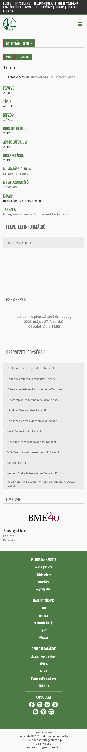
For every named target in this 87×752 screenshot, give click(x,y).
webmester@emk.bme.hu (43, 747)
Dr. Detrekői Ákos (62, 77)
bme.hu (7, 3)
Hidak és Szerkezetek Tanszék (27, 410)
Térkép (60, 7)
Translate (23, 57)
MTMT (43, 671)
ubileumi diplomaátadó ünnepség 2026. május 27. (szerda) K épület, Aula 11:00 (44, 321)
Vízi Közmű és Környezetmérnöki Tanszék (34, 452)
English (72, 7)
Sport (43, 630)
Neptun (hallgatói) (43, 622)
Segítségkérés (44, 589)
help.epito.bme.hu (68, 3)
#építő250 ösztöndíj (19, 243)
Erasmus (43, 615)
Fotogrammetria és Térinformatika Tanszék (36, 214)
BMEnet (43, 663)
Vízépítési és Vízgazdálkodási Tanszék (32, 442)
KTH (43, 608)
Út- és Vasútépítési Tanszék (25, 431)
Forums (8, 536)
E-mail (28, 7)
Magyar (10, 11)
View (8, 57)
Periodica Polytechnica (43, 678)
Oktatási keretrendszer (43, 656)
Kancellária (43, 581)
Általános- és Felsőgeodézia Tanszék (31, 368)
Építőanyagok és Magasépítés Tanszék (32, 379)
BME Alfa (44, 685)
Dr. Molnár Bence (15, 174)
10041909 (10, 187)
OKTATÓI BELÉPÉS (12, 7)
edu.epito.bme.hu (43, 3)
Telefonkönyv (44, 7)
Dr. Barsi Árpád (37, 77)
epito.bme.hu (22, 3)
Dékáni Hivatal (16, 463)
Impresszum (43, 732)
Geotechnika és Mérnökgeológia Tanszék (33, 400)
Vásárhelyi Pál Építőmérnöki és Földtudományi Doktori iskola (41, 483)
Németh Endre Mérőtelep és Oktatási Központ (36, 473)
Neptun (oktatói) (43, 567)
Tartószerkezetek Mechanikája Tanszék (32, 421)
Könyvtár (43, 637)
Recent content (14, 540)
